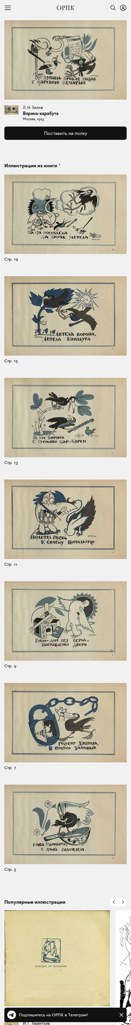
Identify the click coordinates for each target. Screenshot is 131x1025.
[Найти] (111, 8)
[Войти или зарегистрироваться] (123, 7)
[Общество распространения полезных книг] (65, 8)
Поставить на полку (65, 133)
